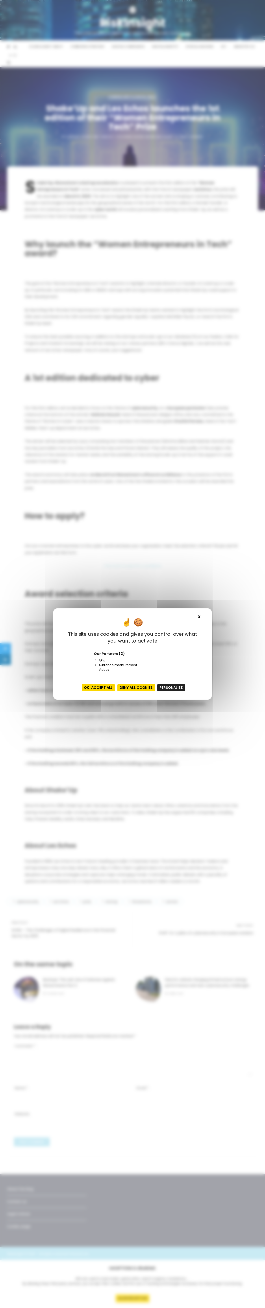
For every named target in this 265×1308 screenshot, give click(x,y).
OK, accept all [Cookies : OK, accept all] (98, 687)
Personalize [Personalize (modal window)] (171, 687)
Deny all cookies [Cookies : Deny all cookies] (136, 687)
